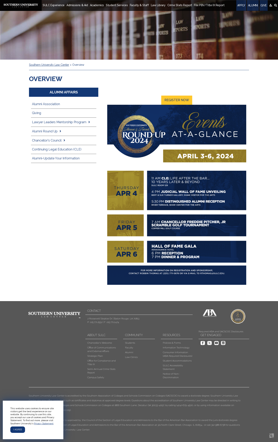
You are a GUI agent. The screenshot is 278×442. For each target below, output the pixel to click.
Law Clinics (131, 357)
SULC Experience (54, 5)
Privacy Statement (43, 423)
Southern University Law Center (49, 64)
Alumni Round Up (45, 131)
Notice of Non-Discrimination (171, 375)
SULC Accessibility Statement (173, 367)
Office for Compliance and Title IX (101, 362)
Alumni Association (46, 104)
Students (130, 342)
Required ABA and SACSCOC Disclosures (221, 331)
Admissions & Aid (77, 5)
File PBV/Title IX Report (209, 5)
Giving (36, 113)
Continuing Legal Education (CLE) (56, 149)
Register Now (176, 100)
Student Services (117, 5)
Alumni (253, 5)
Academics (97, 5)
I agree (17, 429)
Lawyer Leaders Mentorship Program (59, 122)
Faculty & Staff (139, 5)
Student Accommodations (177, 360)
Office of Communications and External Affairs (101, 349)
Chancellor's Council (47, 140)
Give (263, 5)
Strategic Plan (95, 356)
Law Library (158, 5)
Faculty (129, 347)
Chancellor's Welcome (99, 342)
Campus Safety (95, 377)
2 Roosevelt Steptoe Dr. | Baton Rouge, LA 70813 (113, 318)
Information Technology (176, 347)
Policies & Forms (172, 342)
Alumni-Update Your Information (56, 158)
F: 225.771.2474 (111, 322)
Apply (241, 5)
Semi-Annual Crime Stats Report (101, 371)
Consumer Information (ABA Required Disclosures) (177, 354)
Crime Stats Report (179, 5)
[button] (136, 412)
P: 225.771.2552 (94, 322)
